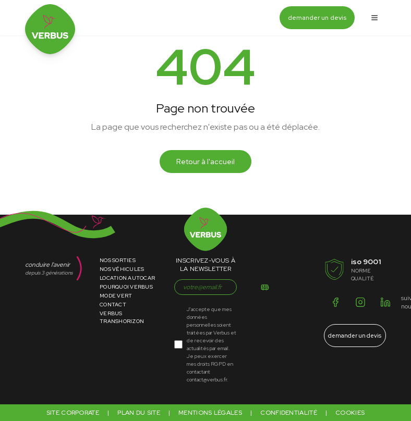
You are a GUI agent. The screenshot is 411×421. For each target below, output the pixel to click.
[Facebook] (335, 302)
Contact (113, 304)
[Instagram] (360, 302)
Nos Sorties (118, 260)
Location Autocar (127, 278)
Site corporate (72, 412)
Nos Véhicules (122, 269)
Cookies (350, 412)
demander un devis (317, 18)
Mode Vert (116, 295)
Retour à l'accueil (205, 161)
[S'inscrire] (265, 287)
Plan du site (138, 412)
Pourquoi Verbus (126, 286)
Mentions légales (210, 412)
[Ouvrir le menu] (374, 17)
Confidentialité (288, 412)
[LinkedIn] (385, 302)
